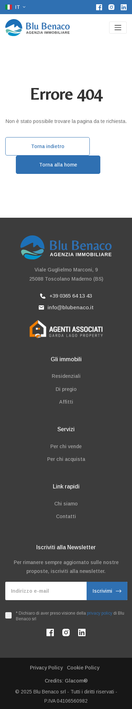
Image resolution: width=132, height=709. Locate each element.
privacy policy (99, 613)
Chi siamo (66, 503)
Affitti (66, 402)
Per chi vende (66, 446)
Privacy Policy (46, 667)
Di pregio (66, 389)
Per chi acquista (66, 459)
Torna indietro (47, 146)
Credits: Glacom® (66, 681)
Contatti (66, 516)
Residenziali (66, 376)
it (13, 7)
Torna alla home (58, 165)
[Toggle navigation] (118, 28)
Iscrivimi (107, 591)
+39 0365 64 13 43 (66, 296)
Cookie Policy (83, 667)
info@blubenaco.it (66, 307)
